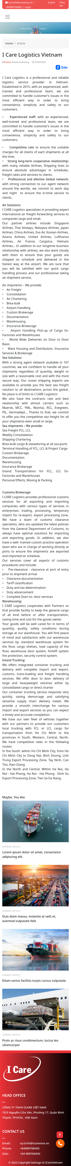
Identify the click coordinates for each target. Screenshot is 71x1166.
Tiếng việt (62, 4)
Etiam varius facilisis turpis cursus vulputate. (34, 980)
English (51, 2)
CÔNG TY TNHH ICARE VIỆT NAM (24, 1107)
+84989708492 (30, 1148)
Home (9, 43)
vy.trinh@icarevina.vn (19, 2)
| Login (27, 7)
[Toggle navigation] (7, 17)
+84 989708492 (30, 1153)
